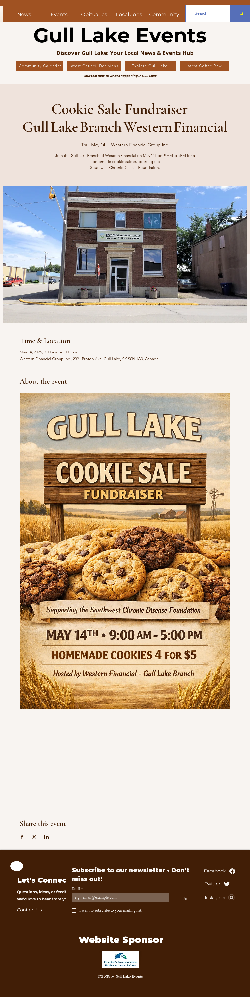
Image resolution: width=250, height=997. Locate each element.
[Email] (119, 897)
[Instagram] (220, 897)
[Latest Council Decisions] (94, 66)
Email (77, 889)
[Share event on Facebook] (22, 837)
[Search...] (203, 13)
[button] (164, 14)
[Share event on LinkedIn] (46, 837)
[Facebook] (220, 871)
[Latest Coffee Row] (204, 66)
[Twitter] (218, 884)
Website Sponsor (121, 939)
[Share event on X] (34, 837)
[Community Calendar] (39, 66)
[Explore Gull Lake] (150, 66)
